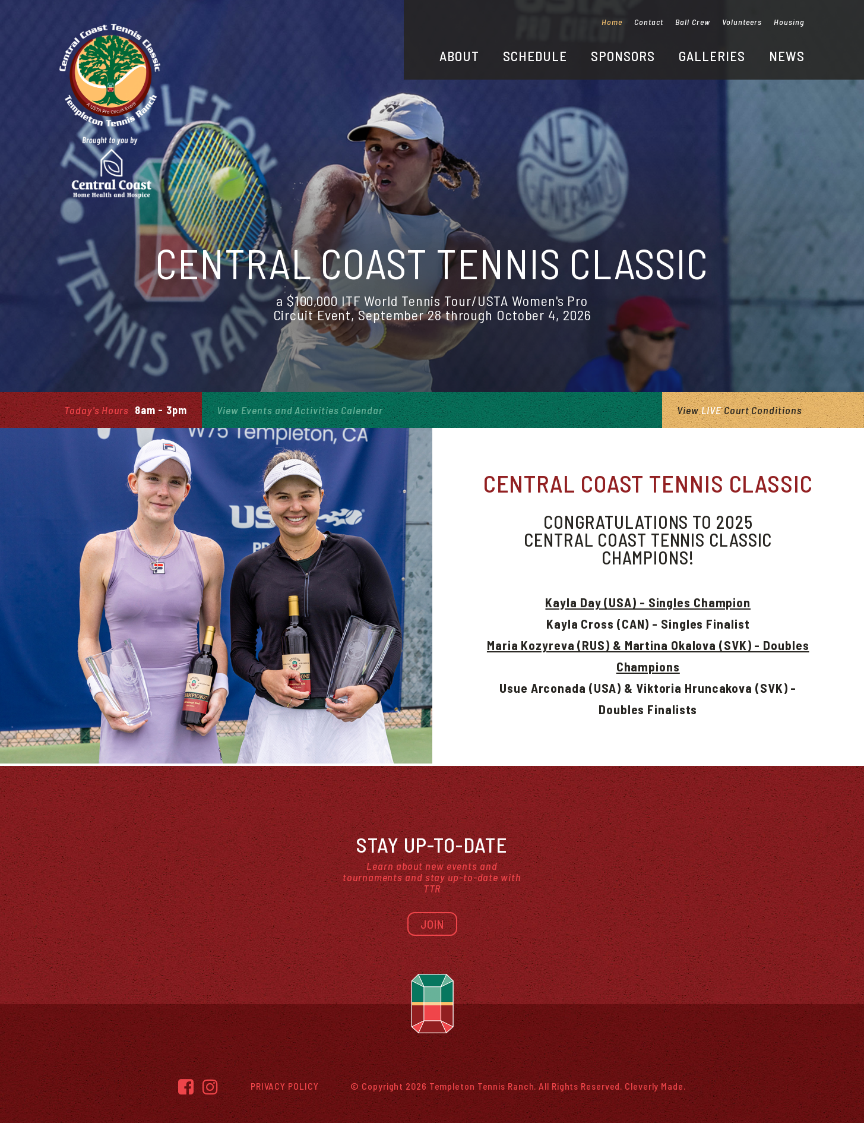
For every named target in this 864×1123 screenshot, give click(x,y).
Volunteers (742, 22)
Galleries (712, 56)
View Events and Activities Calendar (300, 410)
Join (432, 924)
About (459, 56)
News (787, 56)
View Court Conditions (739, 410)
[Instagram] (210, 1086)
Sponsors (623, 56)
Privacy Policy (285, 1086)
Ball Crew (692, 22)
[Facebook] (186, 1086)
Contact (648, 22)
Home (612, 22)
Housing (789, 22)
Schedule (535, 56)
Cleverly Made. (655, 1086)
